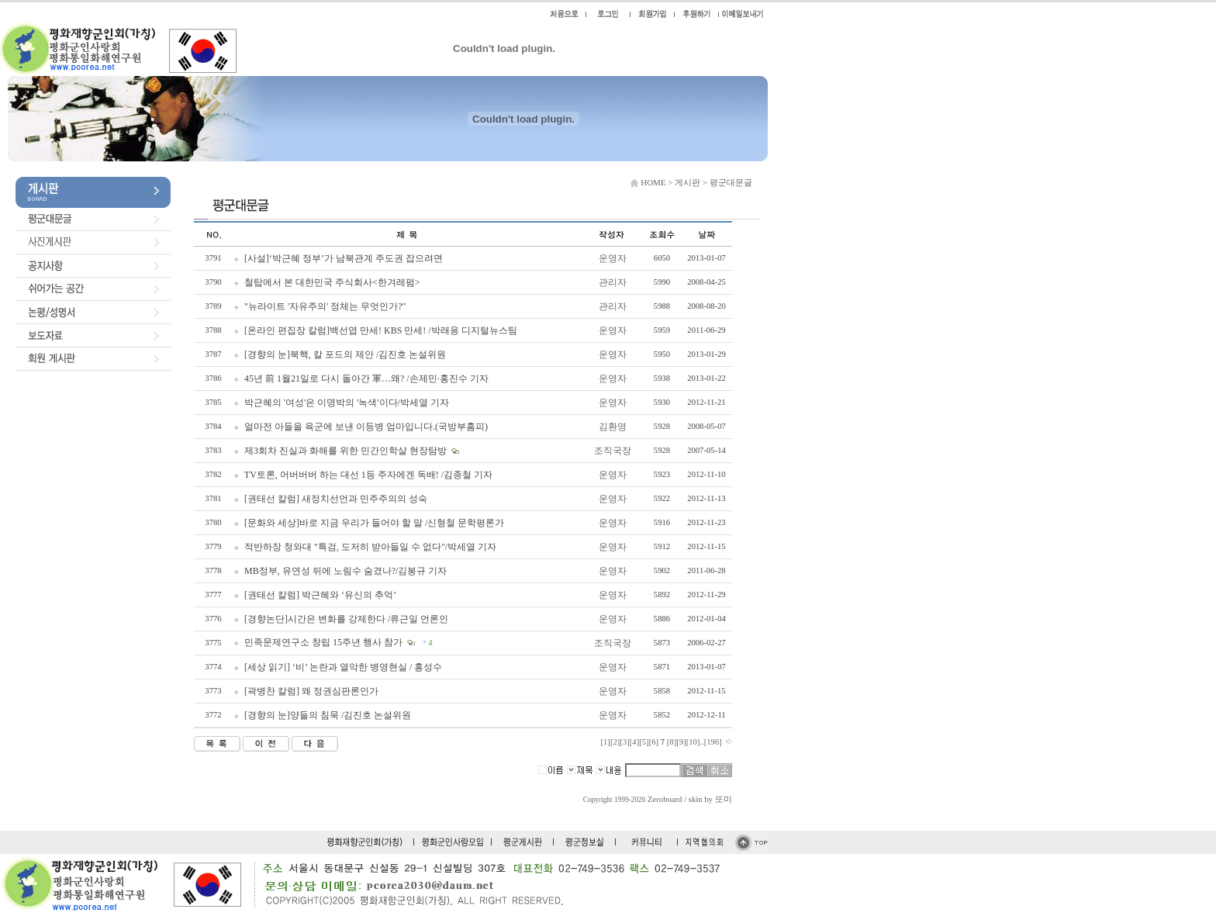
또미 (723, 799)
